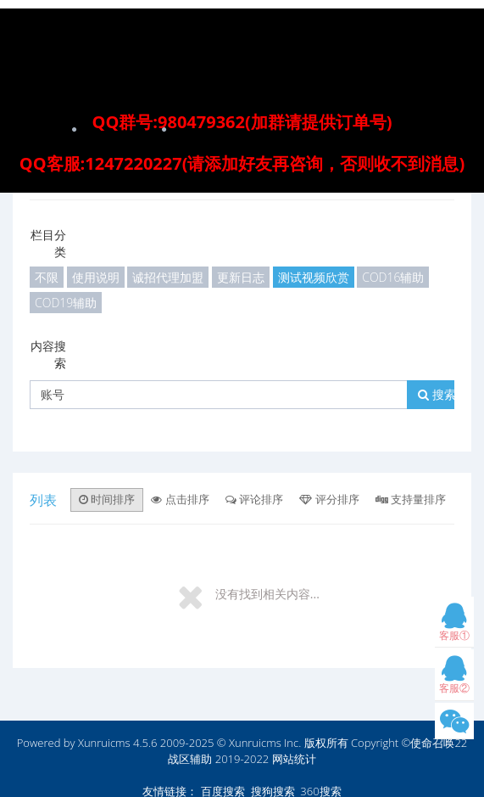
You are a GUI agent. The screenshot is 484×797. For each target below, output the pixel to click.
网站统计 (294, 758)
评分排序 (329, 499)
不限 (46, 277)
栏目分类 (48, 243)
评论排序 (254, 499)
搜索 (437, 394)
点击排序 (180, 499)
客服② (454, 678)
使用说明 (96, 277)
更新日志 (240, 277)
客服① (454, 626)
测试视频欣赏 (313, 277)
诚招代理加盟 (167, 277)
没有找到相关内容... (267, 594)
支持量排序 (411, 499)
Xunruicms (104, 742)
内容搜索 (48, 354)
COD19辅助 (66, 303)
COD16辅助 (393, 277)
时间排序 (107, 499)
